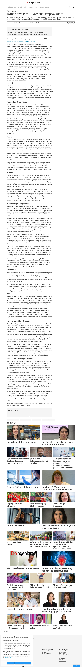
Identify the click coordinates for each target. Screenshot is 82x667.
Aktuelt (20, 7)
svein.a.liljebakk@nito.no (47, 653)
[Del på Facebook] (68, 23)
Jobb (36, 7)
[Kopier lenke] (74, 23)
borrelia (51, 420)
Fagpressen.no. (8, 657)
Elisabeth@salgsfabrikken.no (65, 654)
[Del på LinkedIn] (70, 23)
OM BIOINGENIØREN (67, 638)
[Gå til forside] (41, 3)
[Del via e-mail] (72, 23)
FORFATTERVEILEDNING (49, 638)
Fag (15, 7)
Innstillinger (76, 665)
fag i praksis (23, 420)
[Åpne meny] (74, 7)
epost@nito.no (62, 661)
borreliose (11, 420)
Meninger (31, 7)
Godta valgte (19, 663)
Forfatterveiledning (44, 7)
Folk (25, 7)
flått (17, 420)
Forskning (10, 7)
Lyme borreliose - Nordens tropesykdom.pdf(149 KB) (21, 41)
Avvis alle (28, 663)
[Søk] (69, 7)
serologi (44, 420)
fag (30, 420)
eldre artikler (36, 420)
